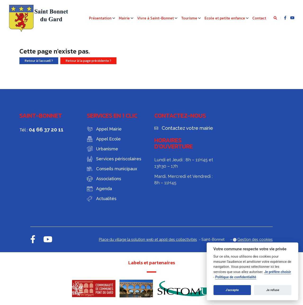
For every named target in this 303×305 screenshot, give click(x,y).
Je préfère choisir (277, 272)
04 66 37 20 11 (46, 129)
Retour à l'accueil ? (39, 60)
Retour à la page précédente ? (88, 60)
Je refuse (272, 290)
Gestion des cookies (255, 239)
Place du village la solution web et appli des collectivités (148, 239)
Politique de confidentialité (235, 277)
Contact (259, 18)
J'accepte (232, 290)
